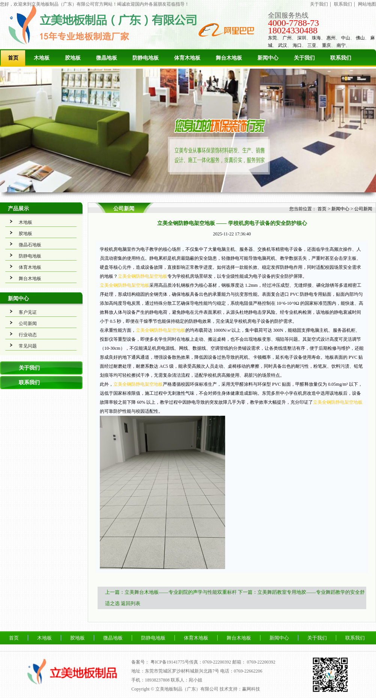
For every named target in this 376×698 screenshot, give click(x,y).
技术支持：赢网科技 (240, 689)
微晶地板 (106, 58)
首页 (13, 58)
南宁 (341, 45)
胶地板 (73, 58)
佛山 (360, 37)
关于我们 (319, 4)
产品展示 (18, 208)
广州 (287, 37)
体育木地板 (187, 58)
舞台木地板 (229, 58)
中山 (345, 37)
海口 (297, 45)
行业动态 (28, 334)
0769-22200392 (261, 662)
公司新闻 (28, 323)
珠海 (316, 37)
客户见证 (28, 312)
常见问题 (28, 346)
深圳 (301, 37)
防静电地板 (145, 58)
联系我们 (343, 4)
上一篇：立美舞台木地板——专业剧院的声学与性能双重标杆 (171, 592)
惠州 (330, 37)
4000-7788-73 (293, 23)
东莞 (272, 37)
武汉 (282, 45)
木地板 (42, 58)
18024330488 (292, 30)
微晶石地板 (30, 244)
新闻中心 (267, 58)
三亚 (311, 45)
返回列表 (130, 603)
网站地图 (367, 4)
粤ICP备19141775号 (169, 662)
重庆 (326, 45)
